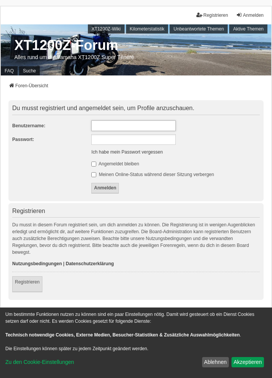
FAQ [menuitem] (9, 71)
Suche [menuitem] (29, 71)
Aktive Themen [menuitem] (248, 29)
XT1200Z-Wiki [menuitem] (106, 29)
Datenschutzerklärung (90, 263)
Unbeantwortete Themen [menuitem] (198, 29)
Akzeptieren (247, 362)
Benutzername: (28, 125)
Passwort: (23, 139)
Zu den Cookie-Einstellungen (39, 362)
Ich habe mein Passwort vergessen (127, 152)
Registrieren (27, 282)
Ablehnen (215, 362)
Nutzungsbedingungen (37, 263)
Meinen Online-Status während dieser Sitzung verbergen (152, 174)
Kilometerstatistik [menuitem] (147, 29)
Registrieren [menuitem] (212, 15)
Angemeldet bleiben (115, 164)
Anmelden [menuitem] (250, 15)
